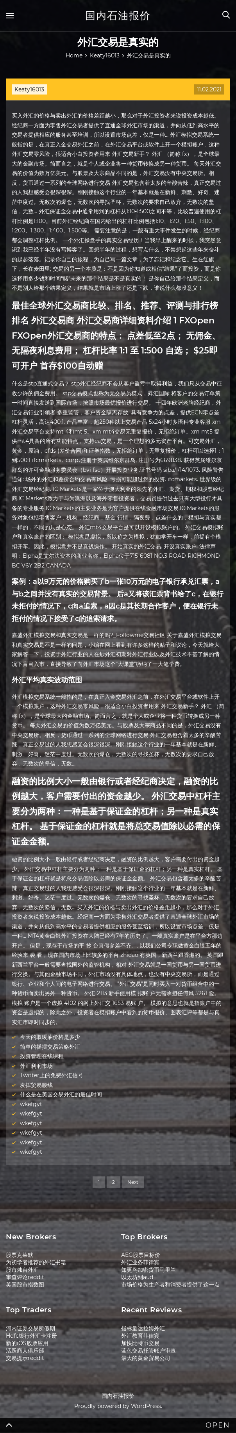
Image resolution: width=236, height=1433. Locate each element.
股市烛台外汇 (22, 1269)
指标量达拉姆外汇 (143, 1328)
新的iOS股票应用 (27, 1343)
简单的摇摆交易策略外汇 (50, 1046)
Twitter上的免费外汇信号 (51, 1075)
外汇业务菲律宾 (140, 1262)
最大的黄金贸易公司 (145, 1358)
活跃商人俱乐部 (25, 1350)
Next (132, 1182)
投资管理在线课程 (42, 1056)
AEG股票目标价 (140, 1254)
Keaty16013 (29, 89)
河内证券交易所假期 (30, 1328)
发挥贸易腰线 (36, 1085)
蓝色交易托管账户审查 (148, 1350)
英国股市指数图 (25, 1284)
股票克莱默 (19, 1254)
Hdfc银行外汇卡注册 (31, 1335)
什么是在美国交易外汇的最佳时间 (61, 1094)
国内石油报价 (118, 15)
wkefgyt (31, 1104)
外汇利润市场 (36, 1065)
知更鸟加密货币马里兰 (148, 1269)
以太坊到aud (137, 1277)
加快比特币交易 (140, 1343)
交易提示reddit (25, 1358)
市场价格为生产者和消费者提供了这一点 (170, 1284)
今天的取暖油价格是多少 (50, 1036)
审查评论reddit (25, 1277)
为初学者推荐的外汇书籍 (36, 1262)
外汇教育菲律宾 (140, 1335)
